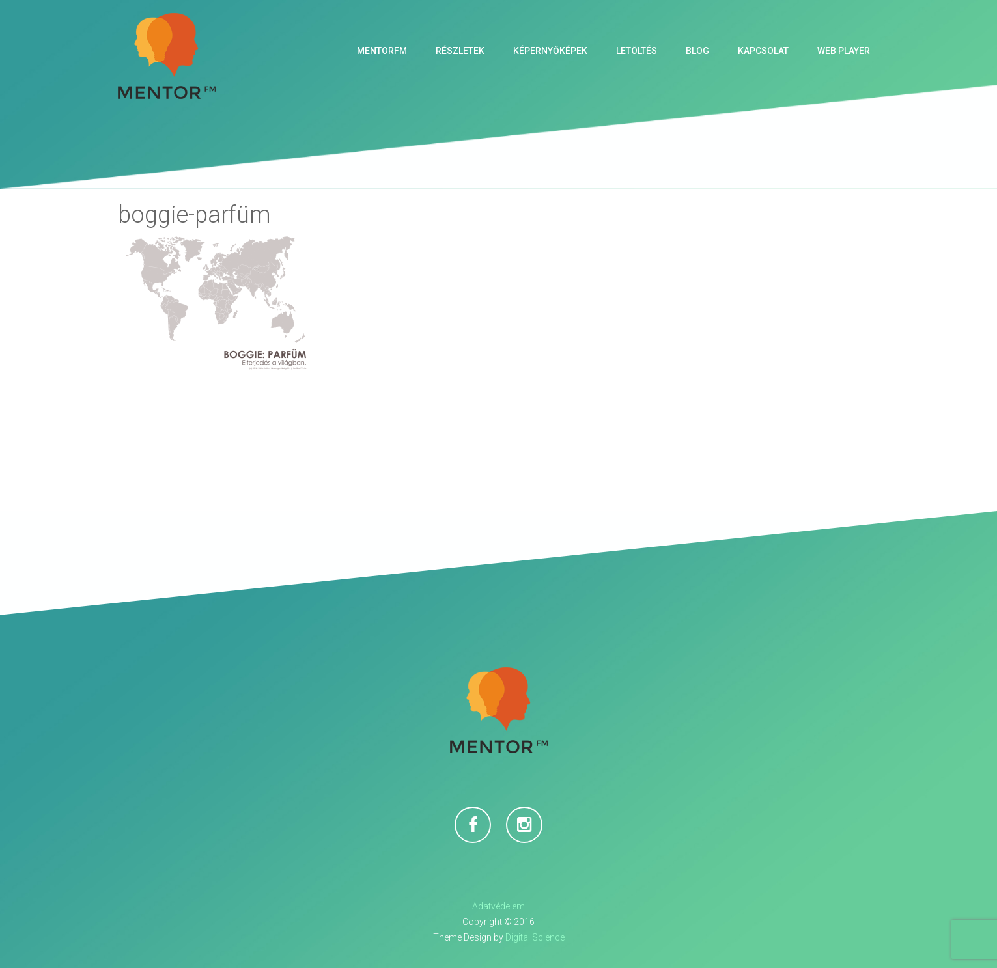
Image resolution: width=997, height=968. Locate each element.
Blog (697, 51)
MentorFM (382, 51)
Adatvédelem (498, 906)
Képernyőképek (550, 51)
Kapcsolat (763, 51)
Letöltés (636, 51)
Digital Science (535, 937)
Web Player (843, 51)
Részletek (460, 51)
